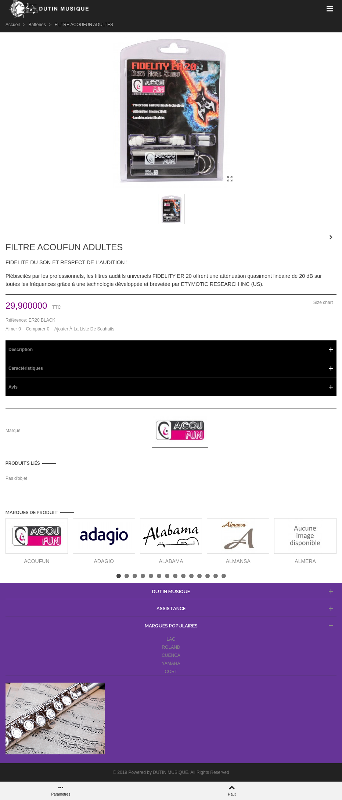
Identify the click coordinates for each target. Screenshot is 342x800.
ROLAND (171, 647)
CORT (171, 671)
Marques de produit (32, 512)
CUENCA (171, 655)
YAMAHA (171, 663)
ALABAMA (171, 561)
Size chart (323, 302)
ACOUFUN (36, 561)
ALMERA (305, 561)
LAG (170, 639)
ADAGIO (104, 561)
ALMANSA (238, 561)
